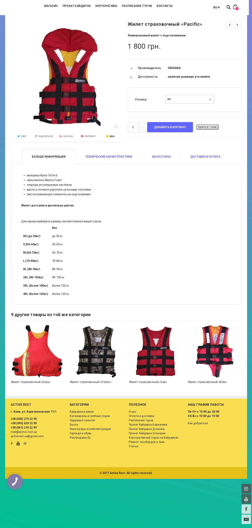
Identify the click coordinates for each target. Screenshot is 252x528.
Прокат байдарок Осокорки (147, 452)
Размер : (142, 119)
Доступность (148, 96)
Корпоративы (127, 19)
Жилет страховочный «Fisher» (90, 401)
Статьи (133, 465)
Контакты (186, 19)
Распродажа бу (80, 457)
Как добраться (198, 442)
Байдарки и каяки (82, 431)
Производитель (149, 87)
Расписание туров (158, 19)
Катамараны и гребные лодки (90, 435)
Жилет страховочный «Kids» (207, 401)
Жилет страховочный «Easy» (31, 401)
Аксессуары (161, 176)
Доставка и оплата (205, 176)
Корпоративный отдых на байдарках (153, 457)
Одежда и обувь (81, 452)
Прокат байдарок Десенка (147, 448)
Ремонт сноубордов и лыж (147, 461)
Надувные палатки (82, 440)
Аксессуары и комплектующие (90, 448)
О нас (132, 431)
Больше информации (49, 176)
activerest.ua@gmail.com (27, 455)
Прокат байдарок (98, 19)
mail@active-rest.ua (24, 451)
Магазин (72, 19)
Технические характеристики (108, 176)
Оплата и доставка (141, 435)
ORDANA (174, 87)
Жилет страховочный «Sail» (148, 401)
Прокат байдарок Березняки (148, 444)
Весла (74, 444)
